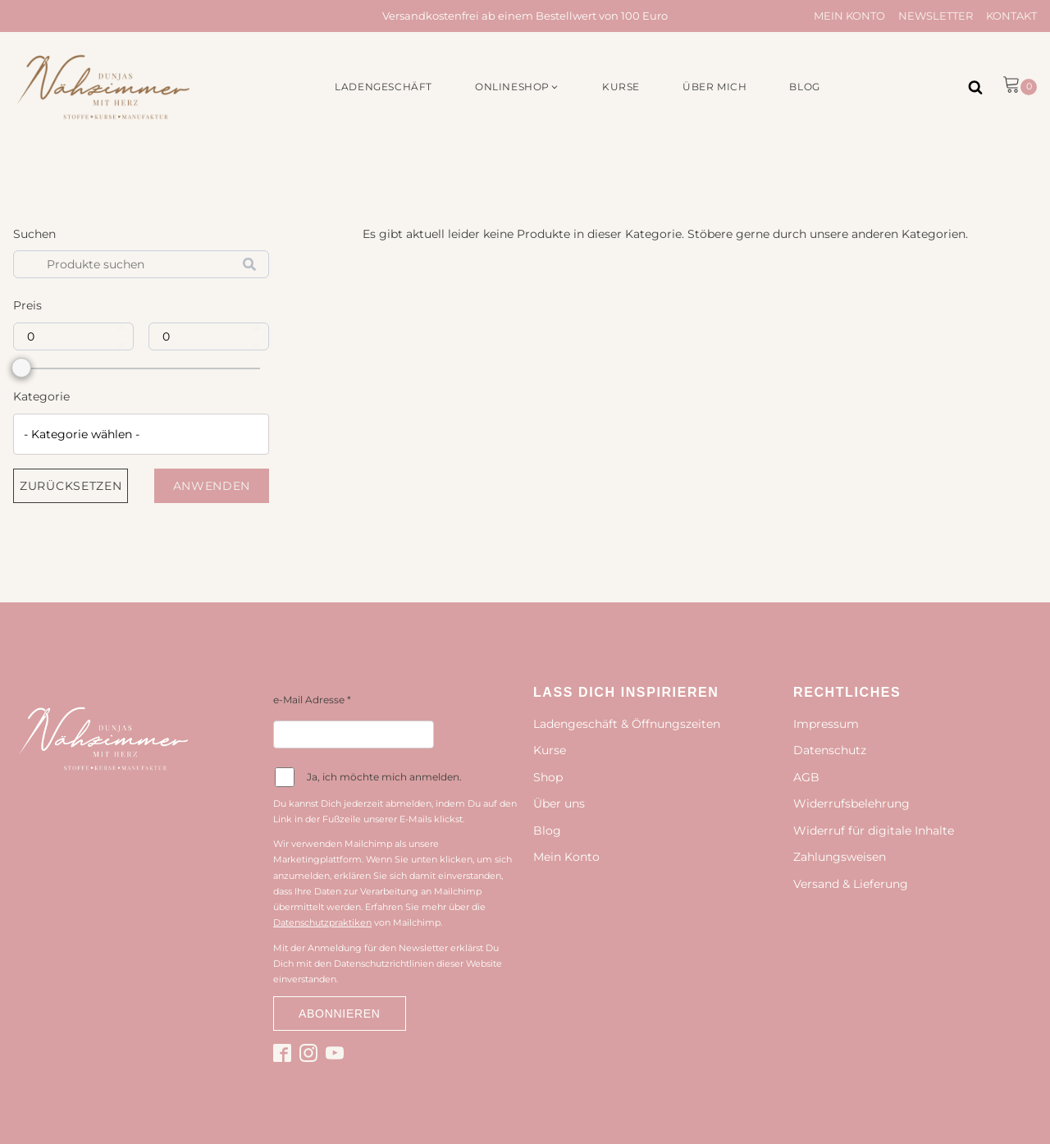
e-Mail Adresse (312, 699)
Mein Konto (849, 15)
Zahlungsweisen (839, 856)
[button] (517, 86)
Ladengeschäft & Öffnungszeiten (626, 723)
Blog (547, 830)
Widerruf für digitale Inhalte (873, 830)
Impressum (826, 723)
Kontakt (1011, 15)
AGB (806, 777)
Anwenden (212, 485)
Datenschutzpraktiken (322, 922)
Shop (548, 777)
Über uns (559, 803)
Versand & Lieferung (850, 883)
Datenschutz (829, 750)
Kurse (549, 750)
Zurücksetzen (70, 485)
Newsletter (935, 15)
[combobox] (141, 434)
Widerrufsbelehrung (851, 803)
